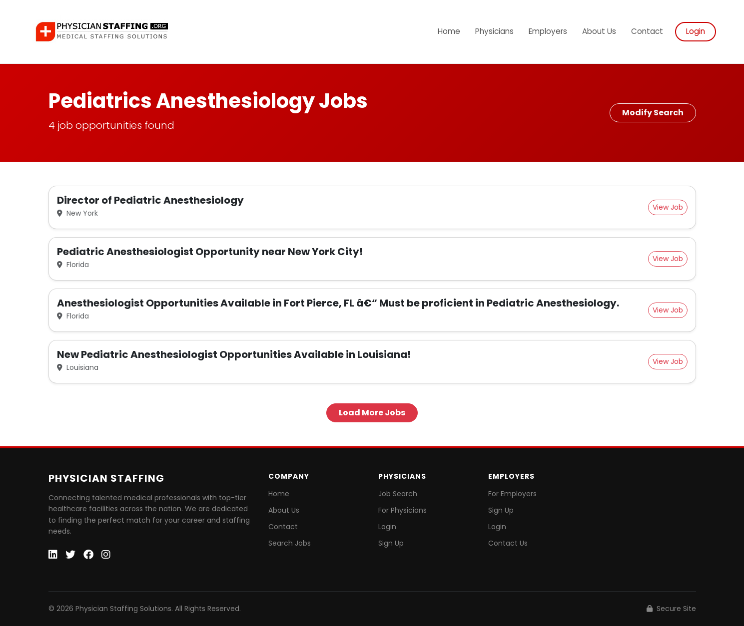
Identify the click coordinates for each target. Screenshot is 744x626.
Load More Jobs (372, 412)
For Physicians (402, 510)
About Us (599, 31)
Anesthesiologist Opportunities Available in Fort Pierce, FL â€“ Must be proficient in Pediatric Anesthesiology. (338, 303)
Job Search (397, 494)
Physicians (494, 31)
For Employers (512, 494)
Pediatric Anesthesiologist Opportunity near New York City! (210, 252)
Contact (647, 31)
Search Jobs (289, 543)
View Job (668, 207)
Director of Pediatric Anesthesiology (150, 200)
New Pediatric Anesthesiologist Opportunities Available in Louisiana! (234, 354)
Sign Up (391, 543)
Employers (548, 31)
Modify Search (653, 112)
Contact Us (508, 543)
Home (449, 31)
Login (695, 31)
